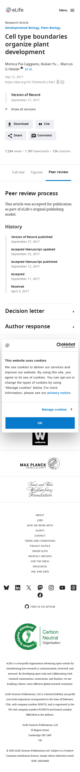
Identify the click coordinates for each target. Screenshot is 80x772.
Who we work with (40, 525)
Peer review (58, 172)
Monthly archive (40, 556)
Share (18, 135)
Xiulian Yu (48, 64)
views (13, 151)
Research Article (16, 23)
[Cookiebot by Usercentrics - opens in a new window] (57, 345)
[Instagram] (51, 589)
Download (21, 124)
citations (61, 151)
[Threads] (74, 589)
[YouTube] (62, 589)
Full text (18, 172)
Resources (40, 566)
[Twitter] (29, 589)
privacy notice (58, 393)
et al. (29, 69)
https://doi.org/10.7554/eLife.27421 (30, 82)
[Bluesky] (6, 589)
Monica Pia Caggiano (22, 64)
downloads (37, 151)
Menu (63, 10)
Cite (47, 124)
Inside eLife (40, 551)
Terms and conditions (40, 541)
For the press (40, 561)
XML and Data (40, 571)
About (40, 515)
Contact (40, 535)
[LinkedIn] (18, 589)
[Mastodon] (40, 589)
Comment (46, 136)
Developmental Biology (22, 28)
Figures (37, 172)
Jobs (40, 520)
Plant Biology (51, 28)
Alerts (40, 530)
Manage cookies (54, 409)
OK (40, 423)
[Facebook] (40, 597)
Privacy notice (40, 546)
